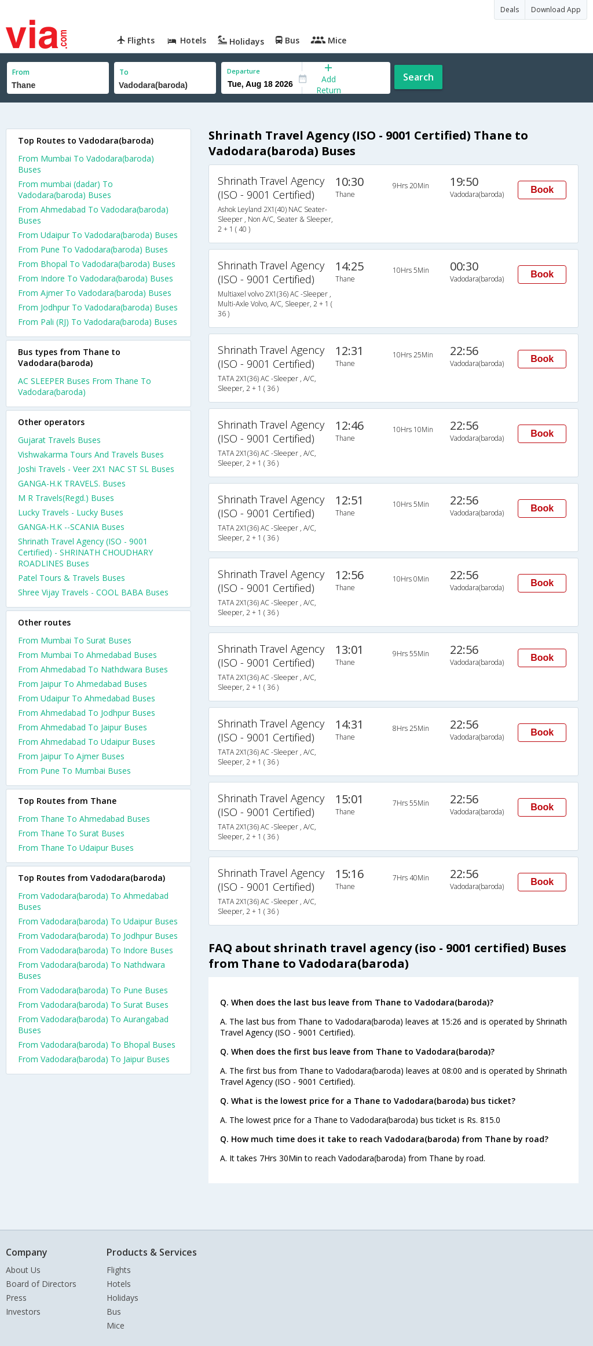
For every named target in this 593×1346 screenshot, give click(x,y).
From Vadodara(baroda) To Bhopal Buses (96, 1044)
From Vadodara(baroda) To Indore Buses (95, 950)
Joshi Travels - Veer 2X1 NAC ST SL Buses (96, 468)
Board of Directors (41, 1283)
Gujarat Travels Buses (59, 439)
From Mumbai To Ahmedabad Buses (87, 654)
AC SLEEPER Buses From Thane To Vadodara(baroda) (84, 386)
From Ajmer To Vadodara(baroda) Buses (94, 292)
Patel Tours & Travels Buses (71, 577)
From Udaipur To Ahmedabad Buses (86, 698)
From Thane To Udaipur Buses (76, 847)
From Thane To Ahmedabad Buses (84, 818)
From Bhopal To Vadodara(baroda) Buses (96, 263)
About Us (23, 1269)
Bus (114, 1311)
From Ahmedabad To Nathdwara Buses (93, 669)
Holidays (122, 1297)
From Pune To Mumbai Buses (74, 770)
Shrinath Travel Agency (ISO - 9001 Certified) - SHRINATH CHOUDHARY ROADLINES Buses (85, 552)
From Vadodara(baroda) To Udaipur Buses (98, 921)
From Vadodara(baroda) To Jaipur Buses (94, 1059)
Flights (119, 1269)
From (21, 72)
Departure (243, 71)
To (124, 72)
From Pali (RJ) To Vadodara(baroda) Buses (97, 321)
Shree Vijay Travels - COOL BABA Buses (93, 592)
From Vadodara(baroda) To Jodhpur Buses (98, 935)
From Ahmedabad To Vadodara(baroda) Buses (93, 215)
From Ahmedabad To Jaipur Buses (82, 727)
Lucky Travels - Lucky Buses (70, 512)
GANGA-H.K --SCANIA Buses (71, 526)
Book (542, 190)
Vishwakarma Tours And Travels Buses (91, 454)
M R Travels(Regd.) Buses (66, 497)
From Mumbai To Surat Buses (74, 640)
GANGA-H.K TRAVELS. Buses (72, 483)
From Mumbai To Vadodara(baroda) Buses (86, 164)
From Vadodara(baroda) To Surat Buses (93, 1004)
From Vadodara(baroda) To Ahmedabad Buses (93, 901)
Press (16, 1297)
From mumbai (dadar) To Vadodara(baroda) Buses (65, 189)
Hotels (119, 1283)
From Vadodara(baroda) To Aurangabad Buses (93, 1025)
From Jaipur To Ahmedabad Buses (82, 683)
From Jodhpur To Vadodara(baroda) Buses (98, 307)
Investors (23, 1311)
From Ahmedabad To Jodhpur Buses (86, 712)
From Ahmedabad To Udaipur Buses (86, 741)
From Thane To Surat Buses (71, 833)
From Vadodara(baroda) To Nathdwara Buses (91, 970)
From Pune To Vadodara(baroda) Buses (93, 249)
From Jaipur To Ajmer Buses (71, 756)
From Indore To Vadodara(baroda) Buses (95, 278)
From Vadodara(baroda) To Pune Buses (93, 990)
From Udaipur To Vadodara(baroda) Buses (98, 234)
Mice (116, 1325)
